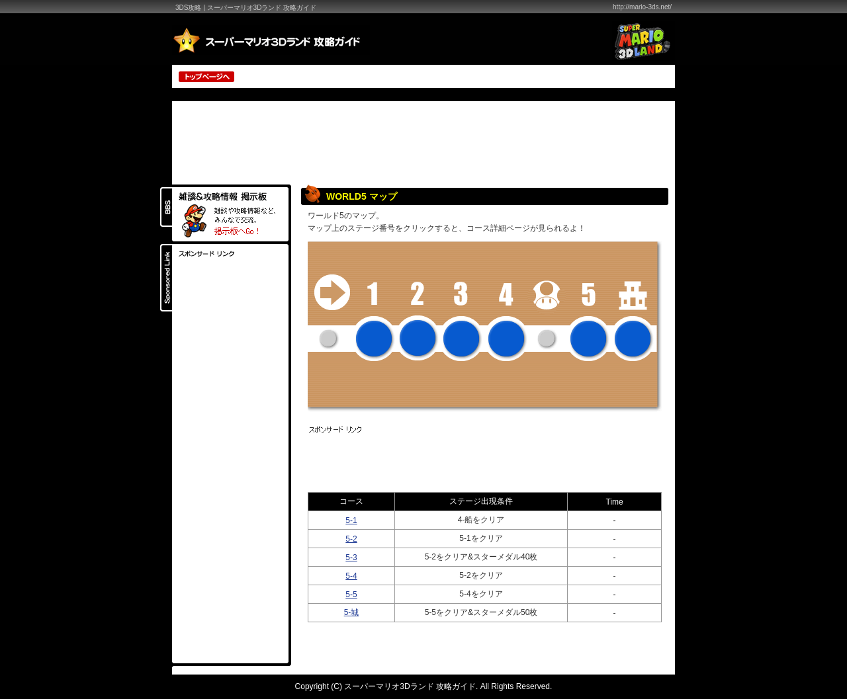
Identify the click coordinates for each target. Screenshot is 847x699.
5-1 (351, 520)
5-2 (351, 539)
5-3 (351, 557)
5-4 (351, 576)
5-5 (351, 594)
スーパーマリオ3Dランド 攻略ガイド (410, 686)
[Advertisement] (517, 76)
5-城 (351, 612)
